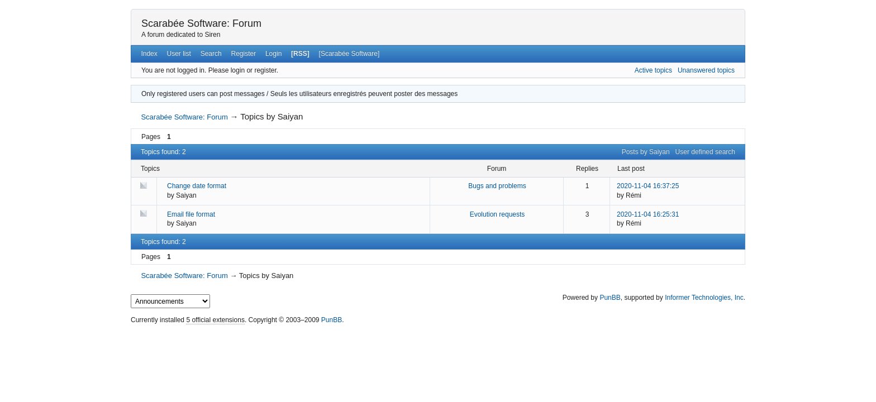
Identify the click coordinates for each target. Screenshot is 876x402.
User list (179, 54)
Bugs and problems (497, 186)
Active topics (653, 70)
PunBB (609, 298)
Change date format (196, 186)
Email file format (191, 214)
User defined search (705, 152)
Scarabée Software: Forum (201, 23)
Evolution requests (497, 214)
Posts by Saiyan (646, 152)
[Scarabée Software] (349, 54)
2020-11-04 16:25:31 (648, 214)
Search (211, 54)
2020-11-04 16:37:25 (648, 186)
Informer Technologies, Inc (704, 298)
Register (243, 54)
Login (273, 54)
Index (149, 54)
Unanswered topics (706, 70)
